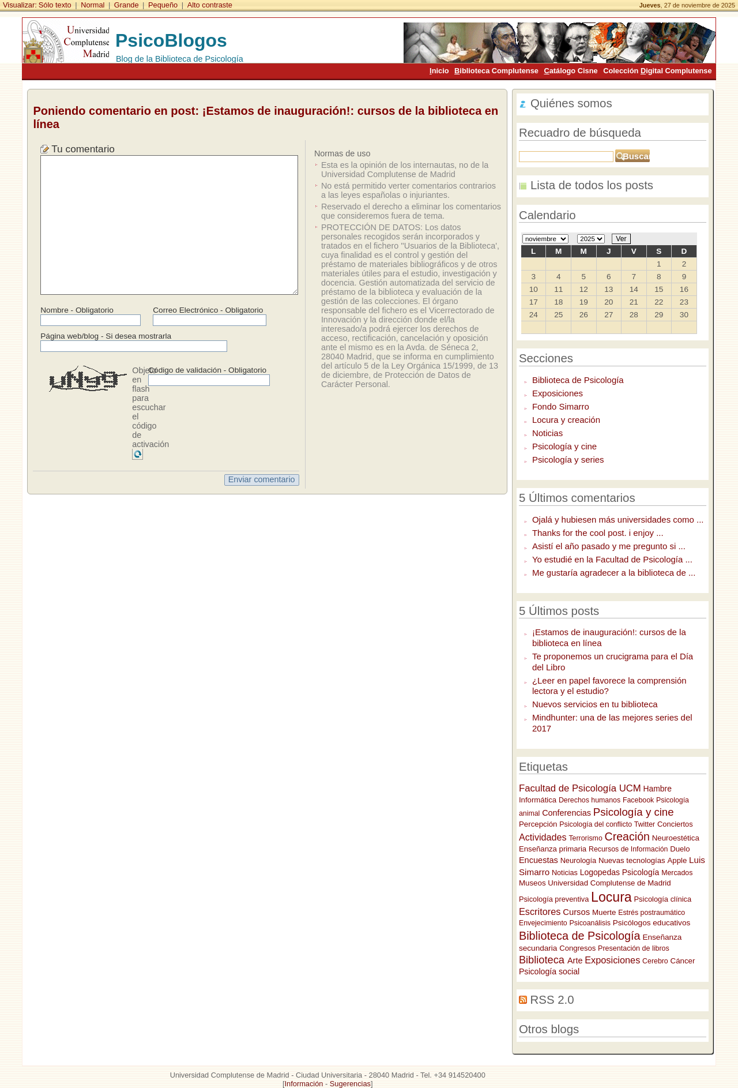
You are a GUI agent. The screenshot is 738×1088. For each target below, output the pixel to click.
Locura (611, 897)
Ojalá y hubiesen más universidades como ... (618, 519)
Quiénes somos (571, 103)
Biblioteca (543, 960)
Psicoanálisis (590, 923)
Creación (627, 836)
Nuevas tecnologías (631, 860)
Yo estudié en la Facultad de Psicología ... (612, 559)
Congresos (577, 948)
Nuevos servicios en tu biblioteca (595, 704)
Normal (92, 5)
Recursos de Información (628, 849)
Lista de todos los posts (591, 185)
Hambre (657, 788)
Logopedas (600, 872)
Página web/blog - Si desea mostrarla (105, 336)
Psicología (641, 872)
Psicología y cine (564, 446)
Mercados (676, 873)
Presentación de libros (633, 948)
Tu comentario (83, 149)
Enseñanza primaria (552, 849)
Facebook (638, 800)
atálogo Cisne (570, 70)
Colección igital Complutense (657, 70)
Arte (574, 960)
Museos (532, 883)
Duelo (680, 849)
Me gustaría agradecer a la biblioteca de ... (613, 572)
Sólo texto (55, 5)
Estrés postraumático (651, 913)
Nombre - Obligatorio (77, 310)
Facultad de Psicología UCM (580, 788)
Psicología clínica (663, 899)
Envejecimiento (543, 923)
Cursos (576, 912)
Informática (537, 800)
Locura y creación (566, 420)
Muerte (604, 912)
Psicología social (549, 971)
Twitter (644, 824)
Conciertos (675, 824)
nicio (439, 70)
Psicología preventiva (554, 899)
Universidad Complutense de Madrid (609, 883)
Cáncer (683, 960)
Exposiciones (557, 393)
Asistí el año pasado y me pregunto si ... (609, 546)
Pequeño (163, 5)
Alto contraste (209, 5)
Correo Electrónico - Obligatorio (208, 310)
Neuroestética (675, 838)
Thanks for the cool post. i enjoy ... (598, 533)
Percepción (538, 824)
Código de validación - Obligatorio (207, 370)
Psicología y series (568, 459)
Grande (126, 5)
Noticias (547, 433)
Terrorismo (585, 838)
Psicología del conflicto (595, 824)
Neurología (578, 860)
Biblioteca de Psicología (578, 380)
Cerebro (655, 961)
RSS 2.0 (552, 999)
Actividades (543, 837)
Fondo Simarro (560, 406)
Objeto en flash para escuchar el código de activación (150, 407)
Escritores (540, 911)
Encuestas (538, 860)
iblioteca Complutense (496, 70)
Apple (677, 860)
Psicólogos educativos (652, 922)
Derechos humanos (589, 800)
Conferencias (566, 812)
